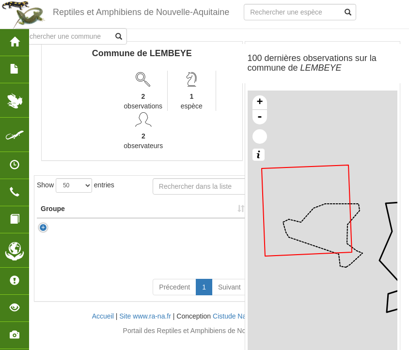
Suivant (229, 297)
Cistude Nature (235, 326)
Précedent (174, 297)
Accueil (103, 326)
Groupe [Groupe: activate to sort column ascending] (53, 218)
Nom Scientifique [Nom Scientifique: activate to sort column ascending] (117, 213)
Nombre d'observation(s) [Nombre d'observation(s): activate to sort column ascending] (181, 213)
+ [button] (259, 102)
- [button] (259, 117)
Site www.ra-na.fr (145, 326)
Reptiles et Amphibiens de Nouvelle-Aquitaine (141, 12)
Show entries (75, 185)
